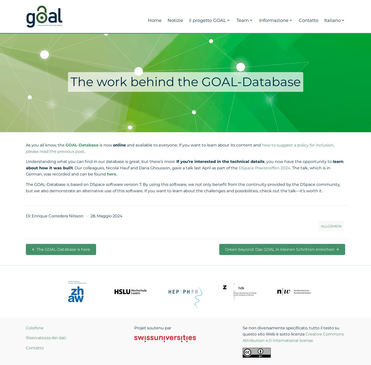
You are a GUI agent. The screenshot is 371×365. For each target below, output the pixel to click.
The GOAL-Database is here (61, 249)
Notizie (175, 20)
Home (155, 20)
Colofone (35, 328)
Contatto (308, 20)
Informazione (276, 20)
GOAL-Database (82, 145)
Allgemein (331, 226)
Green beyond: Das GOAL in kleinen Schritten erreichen (282, 249)
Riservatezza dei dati (46, 337)
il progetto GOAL (210, 20)
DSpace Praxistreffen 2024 (264, 168)
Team (244, 20)
